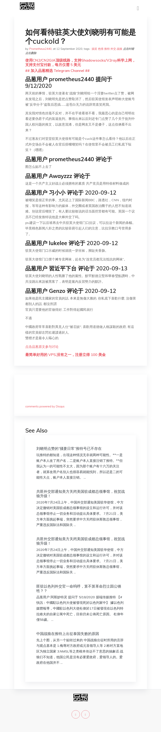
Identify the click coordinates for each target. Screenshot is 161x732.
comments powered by (45, 406)
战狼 (119, 49)
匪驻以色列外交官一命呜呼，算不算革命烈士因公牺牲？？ (78, 588)
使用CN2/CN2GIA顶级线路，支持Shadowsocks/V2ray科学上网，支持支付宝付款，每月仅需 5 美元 (80, 62)
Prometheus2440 (40, 49)
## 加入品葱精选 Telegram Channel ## (57, 70)
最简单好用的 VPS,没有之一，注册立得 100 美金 (65, 354)
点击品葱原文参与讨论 (41, 347)
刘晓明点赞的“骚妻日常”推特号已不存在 (69, 448)
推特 (107, 49)
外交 (113, 49)
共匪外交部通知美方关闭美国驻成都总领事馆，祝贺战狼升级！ (80, 493)
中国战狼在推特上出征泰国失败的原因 (67, 633)
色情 (100, 49)
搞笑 (94, 49)
